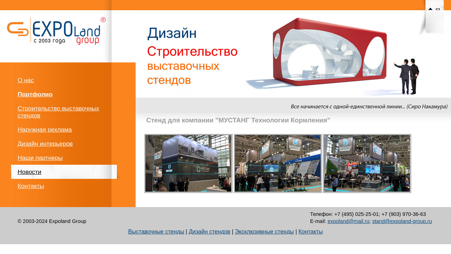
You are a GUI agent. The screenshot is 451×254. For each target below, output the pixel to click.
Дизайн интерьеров (45, 143)
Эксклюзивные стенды (264, 232)
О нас (26, 80)
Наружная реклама (45, 129)
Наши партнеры (40, 157)
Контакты (31, 185)
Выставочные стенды (156, 232)
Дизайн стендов (209, 232)
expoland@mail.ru (348, 221)
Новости (29, 171)
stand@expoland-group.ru (402, 221)
